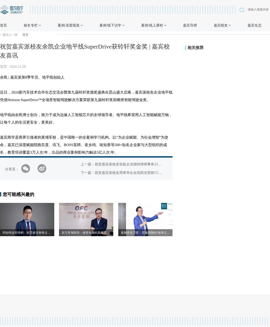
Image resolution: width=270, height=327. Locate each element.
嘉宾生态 (255, 25)
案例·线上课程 (153, 25)
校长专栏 (32, 25)
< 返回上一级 (9, 35)
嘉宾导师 (190, 25)
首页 (3, 25)
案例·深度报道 (70, 25)
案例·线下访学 (112, 25)
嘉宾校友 (222, 25)
